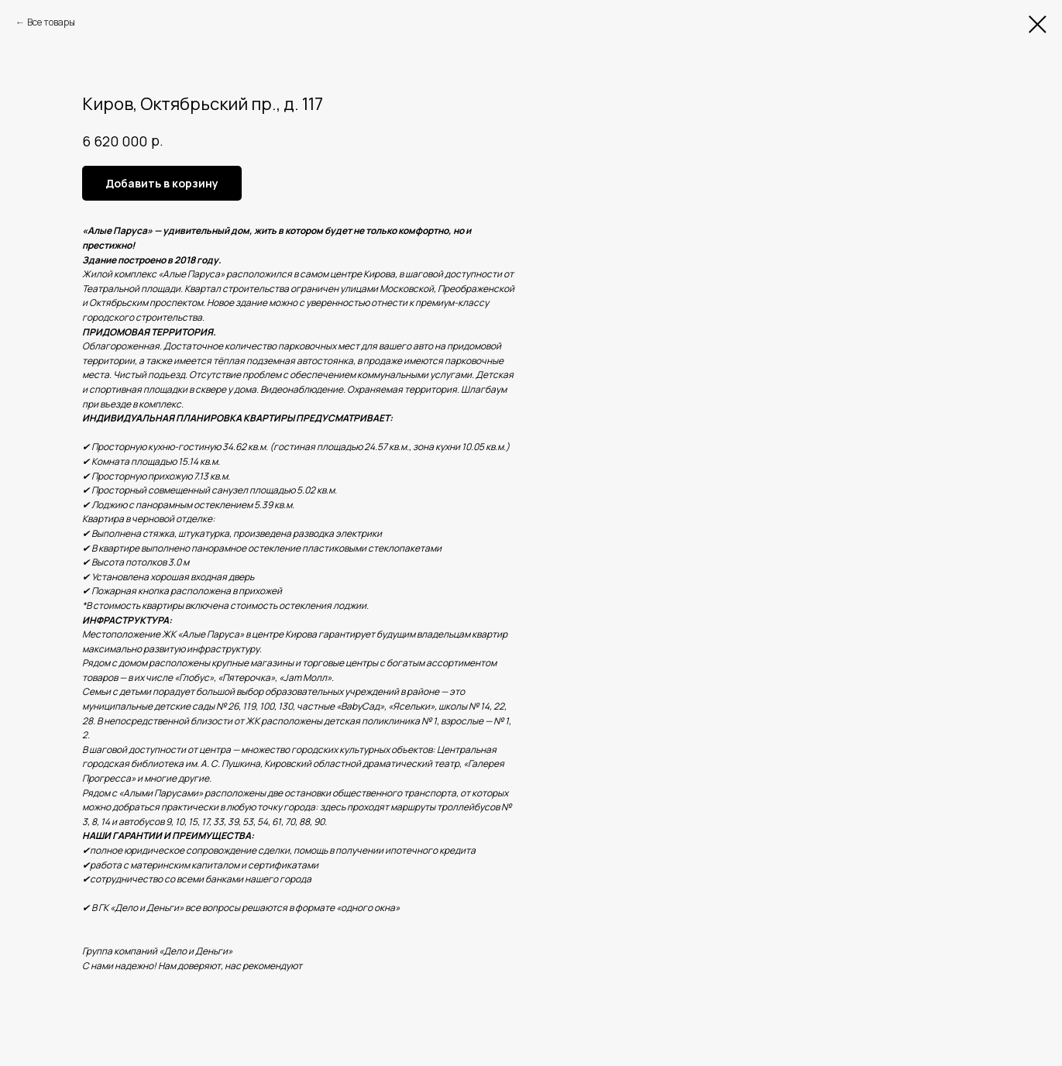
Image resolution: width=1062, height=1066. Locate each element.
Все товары (51, 22)
